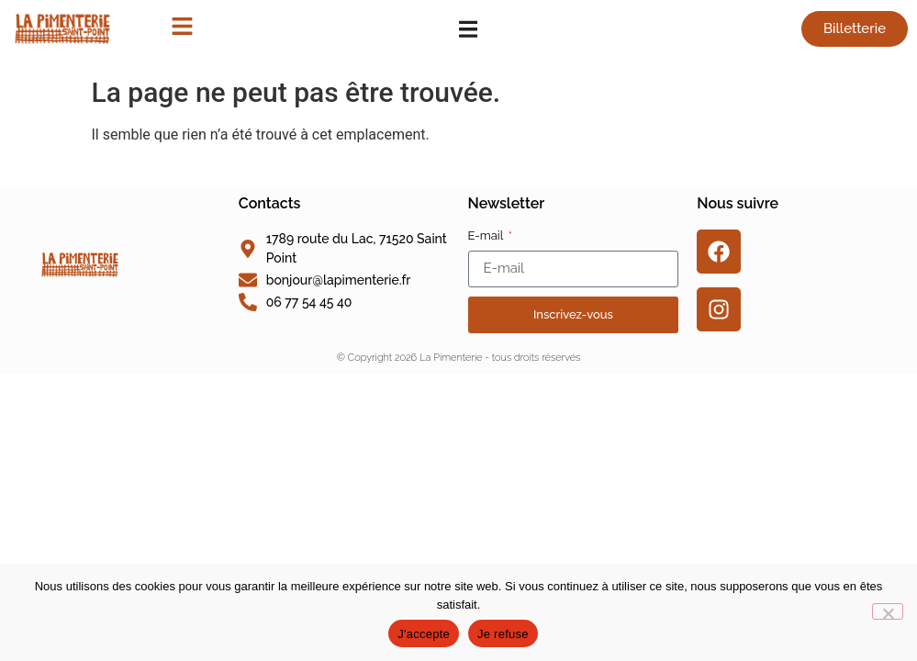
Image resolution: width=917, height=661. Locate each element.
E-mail (487, 236)
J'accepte (423, 634)
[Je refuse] (887, 611)
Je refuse (503, 634)
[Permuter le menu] (468, 28)
